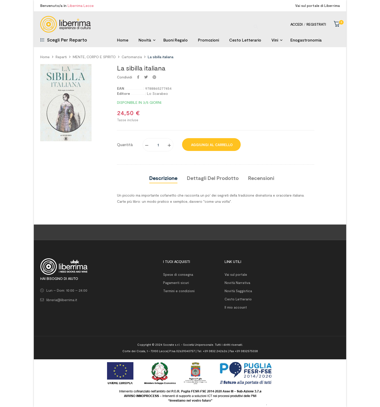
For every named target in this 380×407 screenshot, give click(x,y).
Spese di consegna (178, 274)
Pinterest (154, 77)
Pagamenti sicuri (176, 283)
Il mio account (236, 307)
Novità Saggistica (238, 291)
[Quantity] (158, 144)
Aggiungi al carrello (211, 145)
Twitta (146, 77)
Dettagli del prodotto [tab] (213, 178)
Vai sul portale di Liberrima (317, 6)
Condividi (138, 77)
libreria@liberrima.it (61, 300)
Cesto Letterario (238, 299)
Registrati (316, 24)
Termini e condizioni (179, 291)
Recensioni (261, 178)
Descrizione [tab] (163, 178)
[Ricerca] (190, 24)
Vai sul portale (236, 274)
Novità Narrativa (237, 283)
